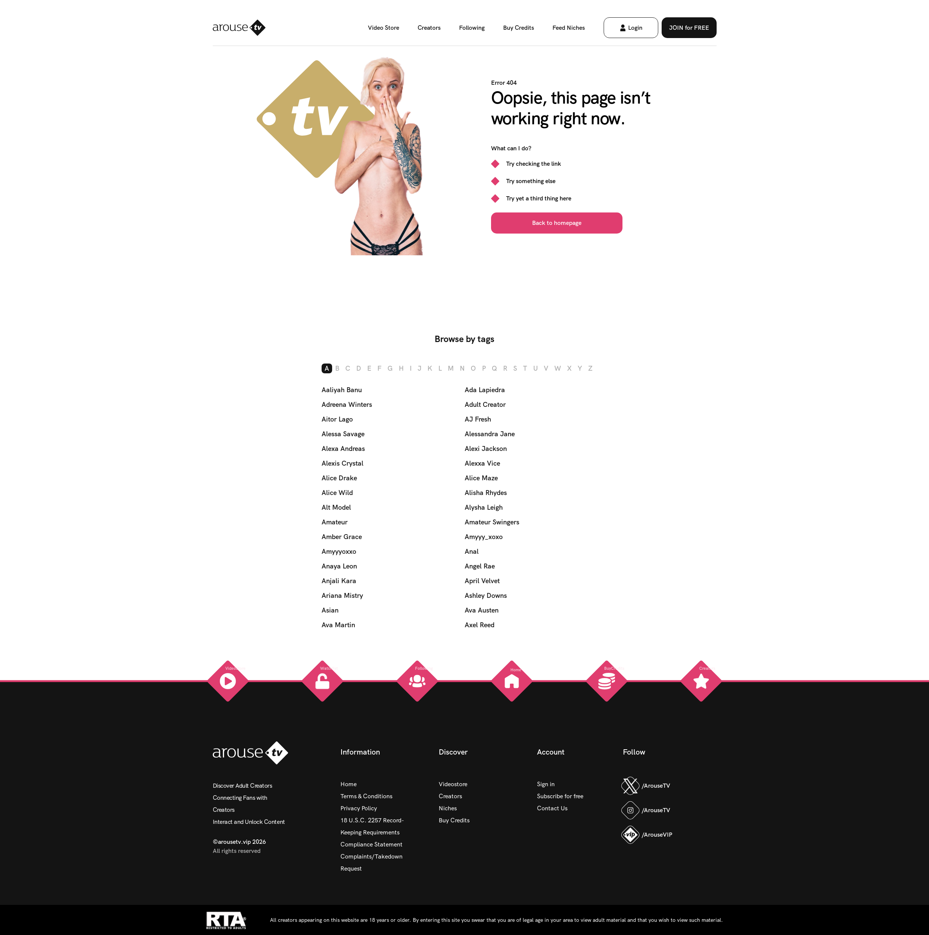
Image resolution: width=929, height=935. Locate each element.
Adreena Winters (347, 404)
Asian (330, 610)
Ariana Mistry (342, 595)
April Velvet (482, 580)
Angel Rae (480, 566)
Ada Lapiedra (485, 389)
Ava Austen (482, 610)
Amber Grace (342, 536)
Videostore (453, 784)
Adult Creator (485, 404)
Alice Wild (337, 492)
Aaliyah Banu (342, 389)
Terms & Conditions (366, 796)
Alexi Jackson (486, 448)
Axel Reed (479, 624)
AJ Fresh (478, 419)
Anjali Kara (339, 580)
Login (630, 28)
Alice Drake (339, 478)
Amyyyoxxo (339, 551)
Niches (448, 808)
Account (550, 752)
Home (348, 784)
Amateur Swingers (492, 522)
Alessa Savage (343, 433)
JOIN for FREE (689, 28)
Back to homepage (556, 223)
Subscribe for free (560, 796)
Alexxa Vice (482, 463)
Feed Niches (568, 28)
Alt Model (336, 507)
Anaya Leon (339, 566)
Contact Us (552, 808)
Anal (472, 551)
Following (472, 28)
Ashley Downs (486, 595)
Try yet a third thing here (538, 198)
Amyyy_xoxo (484, 536)
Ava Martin (338, 624)
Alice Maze (481, 478)
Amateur (335, 522)
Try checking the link (533, 164)
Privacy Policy (358, 808)
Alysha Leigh (484, 507)
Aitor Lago (337, 419)
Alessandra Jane (490, 433)
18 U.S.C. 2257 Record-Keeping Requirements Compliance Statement (372, 832)
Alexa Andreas (343, 448)
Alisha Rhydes (486, 492)
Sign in (546, 784)
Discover (453, 752)
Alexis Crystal (342, 463)
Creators (429, 28)
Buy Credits (518, 28)
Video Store (383, 28)
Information (360, 752)
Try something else (530, 181)
